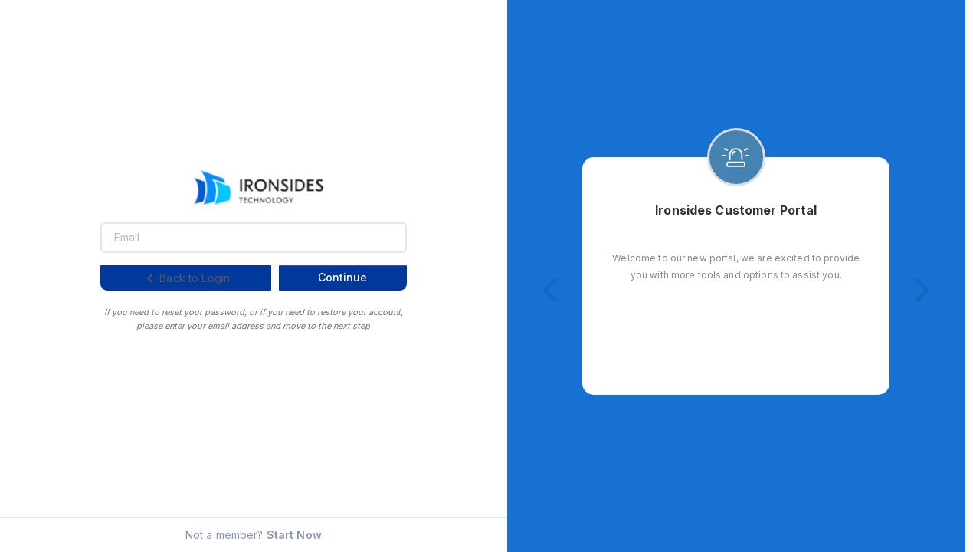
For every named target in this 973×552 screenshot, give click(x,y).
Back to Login (185, 278)
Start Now (294, 534)
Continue (342, 277)
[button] (551, 290)
